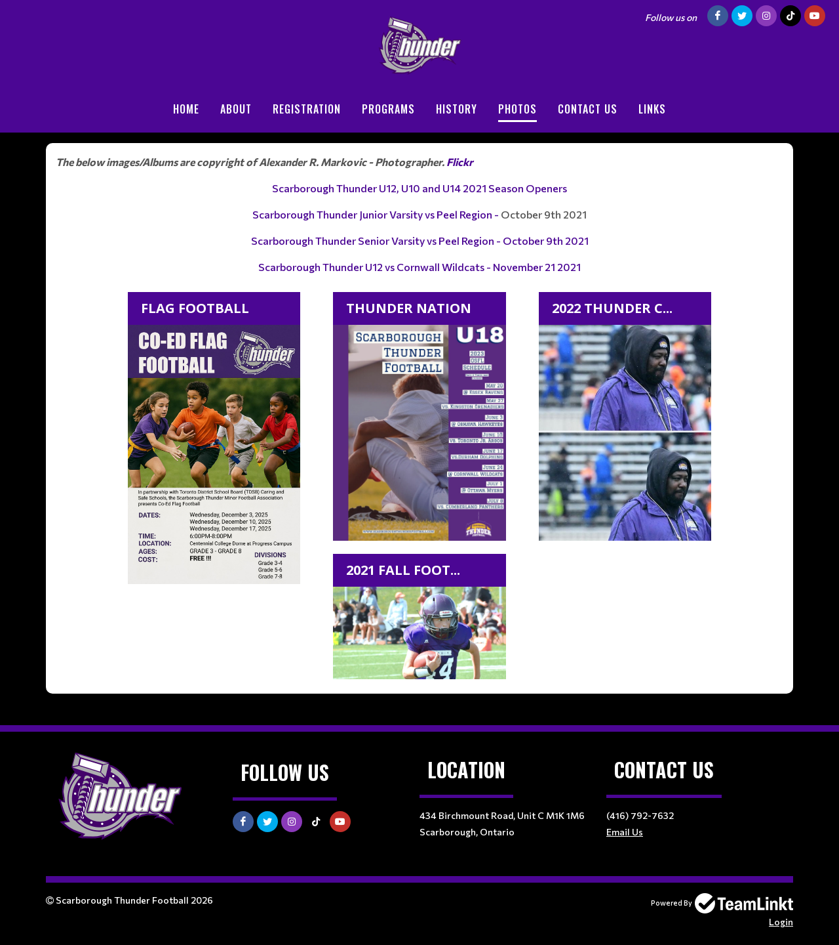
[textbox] (419, 418)
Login (781, 921)
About (236, 109)
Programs (388, 109)
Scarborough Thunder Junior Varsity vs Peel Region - (376, 214)
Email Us (624, 831)
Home (186, 109)
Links (652, 109)
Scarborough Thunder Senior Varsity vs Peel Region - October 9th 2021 (420, 240)
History (456, 109)
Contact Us (587, 109)
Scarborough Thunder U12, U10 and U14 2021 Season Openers (419, 188)
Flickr (459, 162)
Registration (307, 109)
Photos (517, 109)
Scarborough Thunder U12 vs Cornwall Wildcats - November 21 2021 (419, 267)
